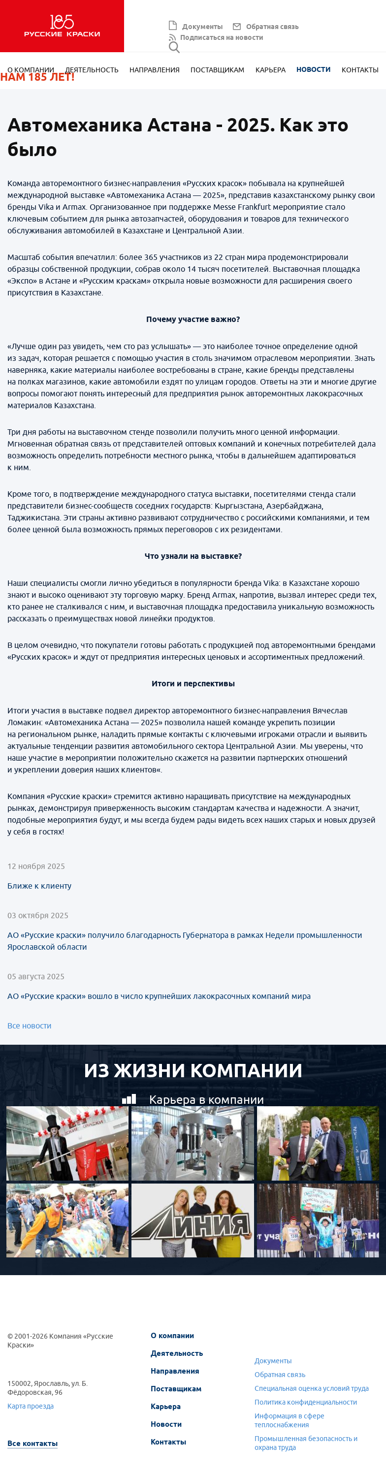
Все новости (29, 1026)
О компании (30, 70)
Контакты (360, 70)
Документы (202, 27)
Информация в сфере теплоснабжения (289, 1420)
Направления (154, 70)
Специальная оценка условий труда (312, 1388)
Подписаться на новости (221, 38)
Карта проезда (30, 1406)
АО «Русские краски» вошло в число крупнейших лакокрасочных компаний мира (159, 996)
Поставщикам (217, 70)
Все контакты (32, 1443)
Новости (313, 70)
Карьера (271, 70)
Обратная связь (272, 27)
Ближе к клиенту (39, 886)
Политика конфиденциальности (306, 1402)
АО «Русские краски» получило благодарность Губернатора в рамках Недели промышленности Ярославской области (184, 941)
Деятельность (92, 70)
